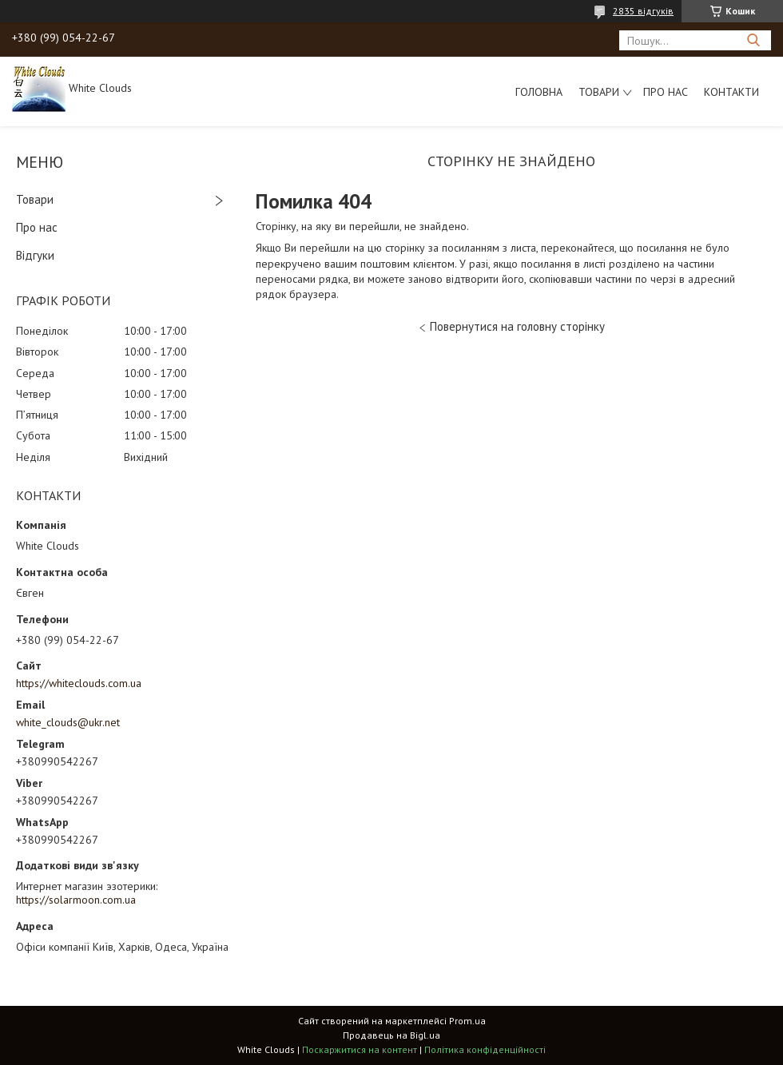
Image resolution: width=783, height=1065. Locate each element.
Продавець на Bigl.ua (391, 1035)
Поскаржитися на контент (359, 1049)
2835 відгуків (643, 11)
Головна (538, 92)
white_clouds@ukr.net (68, 722)
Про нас (665, 92)
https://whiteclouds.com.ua (78, 683)
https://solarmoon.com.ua (76, 899)
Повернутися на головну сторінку (517, 326)
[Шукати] (753, 40)
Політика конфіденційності (485, 1049)
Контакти (731, 92)
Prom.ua (467, 1021)
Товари (598, 92)
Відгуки (35, 255)
